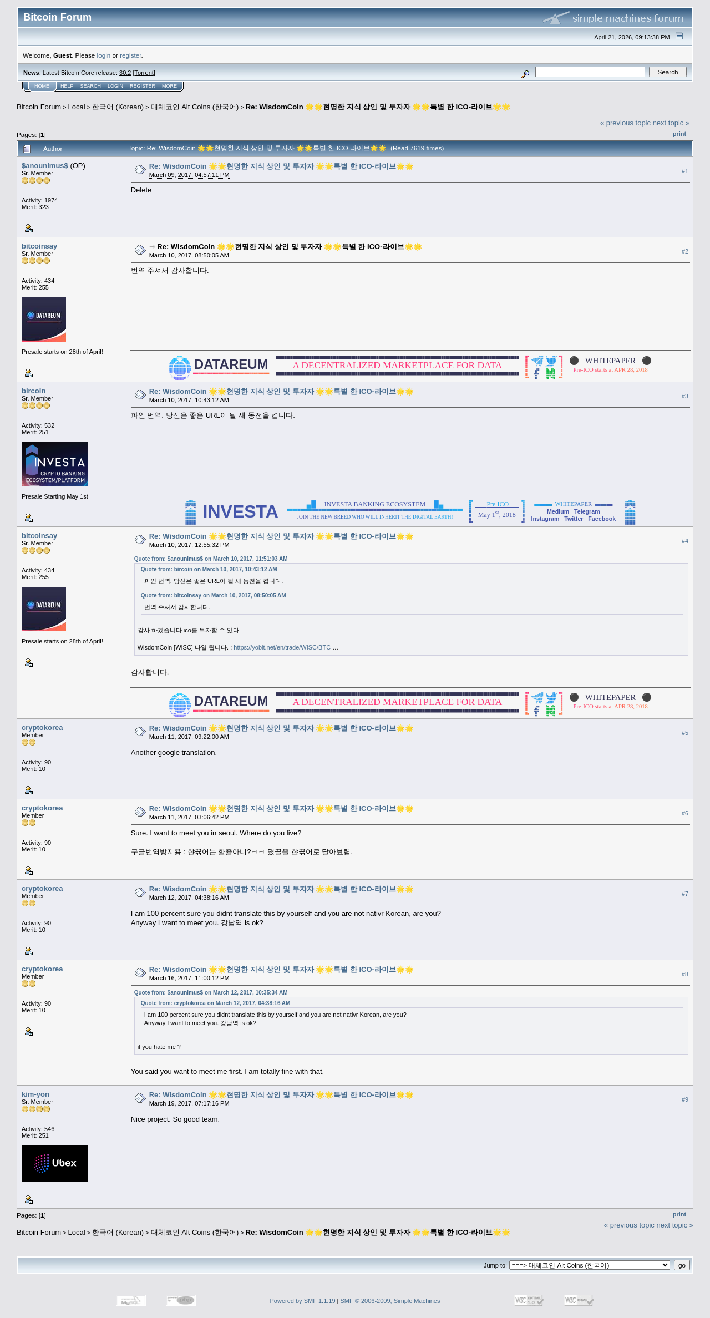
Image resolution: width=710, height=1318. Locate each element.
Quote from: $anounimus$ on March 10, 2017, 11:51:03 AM (211, 559)
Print (679, 133)
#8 (685, 974)
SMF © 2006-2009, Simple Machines (390, 1300)
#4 (685, 541)
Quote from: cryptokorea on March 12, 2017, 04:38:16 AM (216, 1003)
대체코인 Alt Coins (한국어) (195, 107)
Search (91, 86)
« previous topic (625, 123)
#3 (685, 396)
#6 (685, 813)
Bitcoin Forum (39, 107)
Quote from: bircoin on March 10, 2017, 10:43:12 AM (209, 569)
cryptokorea (42, 727)
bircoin (33, 391)
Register (142, 86)
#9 (685, 1099)
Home (41, 86)
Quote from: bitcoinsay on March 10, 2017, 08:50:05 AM (213, 595)
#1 (685, 171)
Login (115, 86)
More (169, 86)
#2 (685, 251)
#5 (685, 732)
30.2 (125, 72)
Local (76, 107)
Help (67, 86)
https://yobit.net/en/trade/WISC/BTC (282, 647)
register (130, 55)
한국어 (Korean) (118, 107)
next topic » (671, 123)
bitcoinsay (39, 246)
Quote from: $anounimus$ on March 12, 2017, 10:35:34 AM (211, 993)
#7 (685, 893)
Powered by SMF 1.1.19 (303, 1300)
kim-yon (35, 1094)
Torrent (144, 72)
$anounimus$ (45, 165)
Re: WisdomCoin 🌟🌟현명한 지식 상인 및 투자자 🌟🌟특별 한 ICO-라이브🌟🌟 (378, 107)
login (104, 55)
